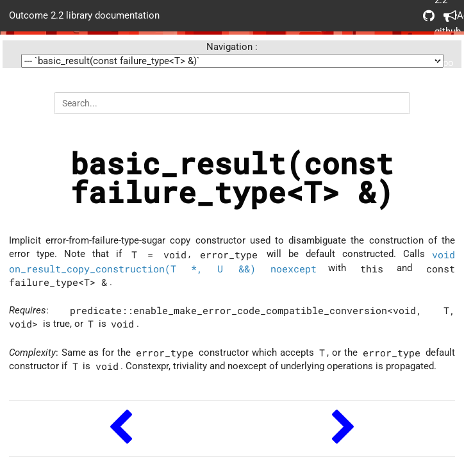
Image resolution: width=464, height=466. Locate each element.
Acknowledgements (449, 15)
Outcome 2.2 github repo (429, 15)
